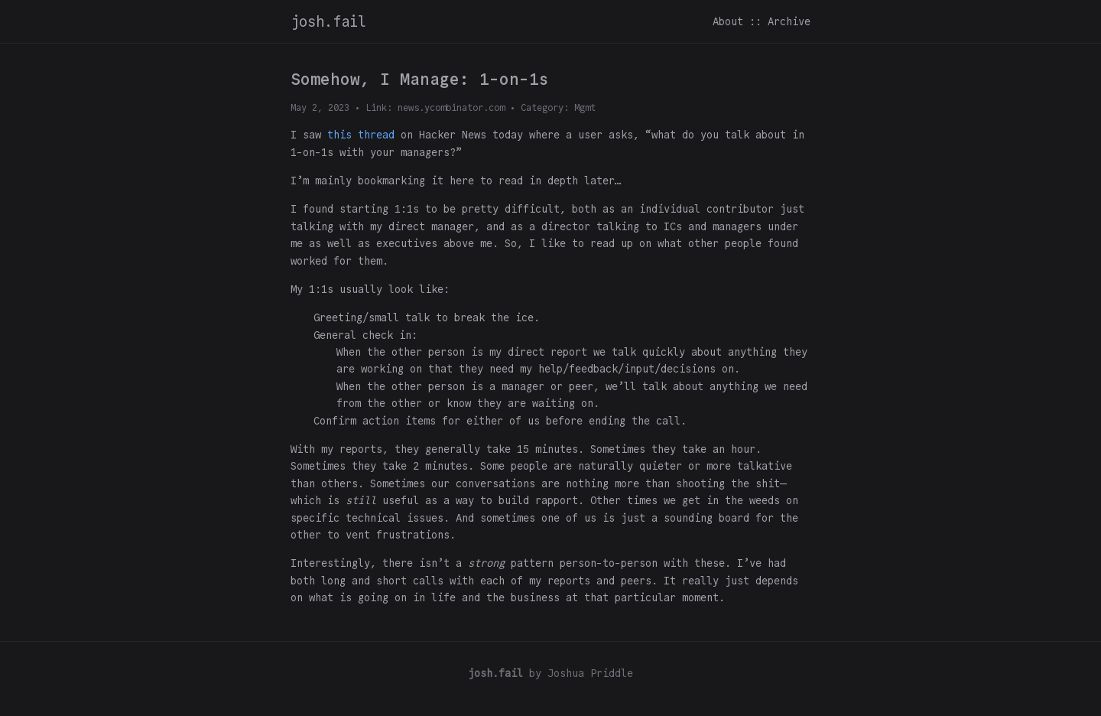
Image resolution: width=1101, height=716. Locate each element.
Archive (789, 21)
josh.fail (328, 21)
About (728, 21)
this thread (361, 135)
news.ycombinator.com (451, 107)
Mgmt (585, 107)
